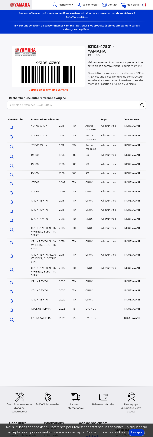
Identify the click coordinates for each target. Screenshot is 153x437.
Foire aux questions (20, 428)
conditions (82, 17)
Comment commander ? (24, 431)
